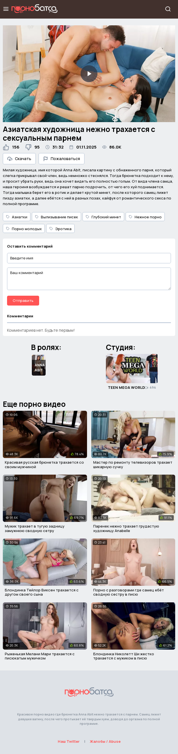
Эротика (60, 228)
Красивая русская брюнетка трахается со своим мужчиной (44, 464)
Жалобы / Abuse (105, 741)
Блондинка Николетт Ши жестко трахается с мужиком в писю (123, 656)
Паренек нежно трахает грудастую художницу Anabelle (126, 528)
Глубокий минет (103, 216)
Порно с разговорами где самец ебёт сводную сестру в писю (128, 592)
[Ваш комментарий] (89, 279)
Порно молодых (24, 228)
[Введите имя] (89, 258)
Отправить (23, 300)
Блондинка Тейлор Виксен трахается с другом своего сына (42, 592)
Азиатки (16, 216)
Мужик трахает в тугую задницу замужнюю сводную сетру (34, 528)
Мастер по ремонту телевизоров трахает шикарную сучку (132, 464)
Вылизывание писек (56, 216)
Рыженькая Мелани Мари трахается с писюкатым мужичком (40, 656)
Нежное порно (145, 216)
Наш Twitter (69, 741)
